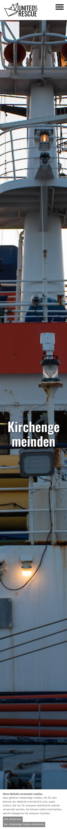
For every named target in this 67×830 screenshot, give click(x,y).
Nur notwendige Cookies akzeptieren (24, 824)
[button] (60, 9)
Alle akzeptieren (13, 819)
